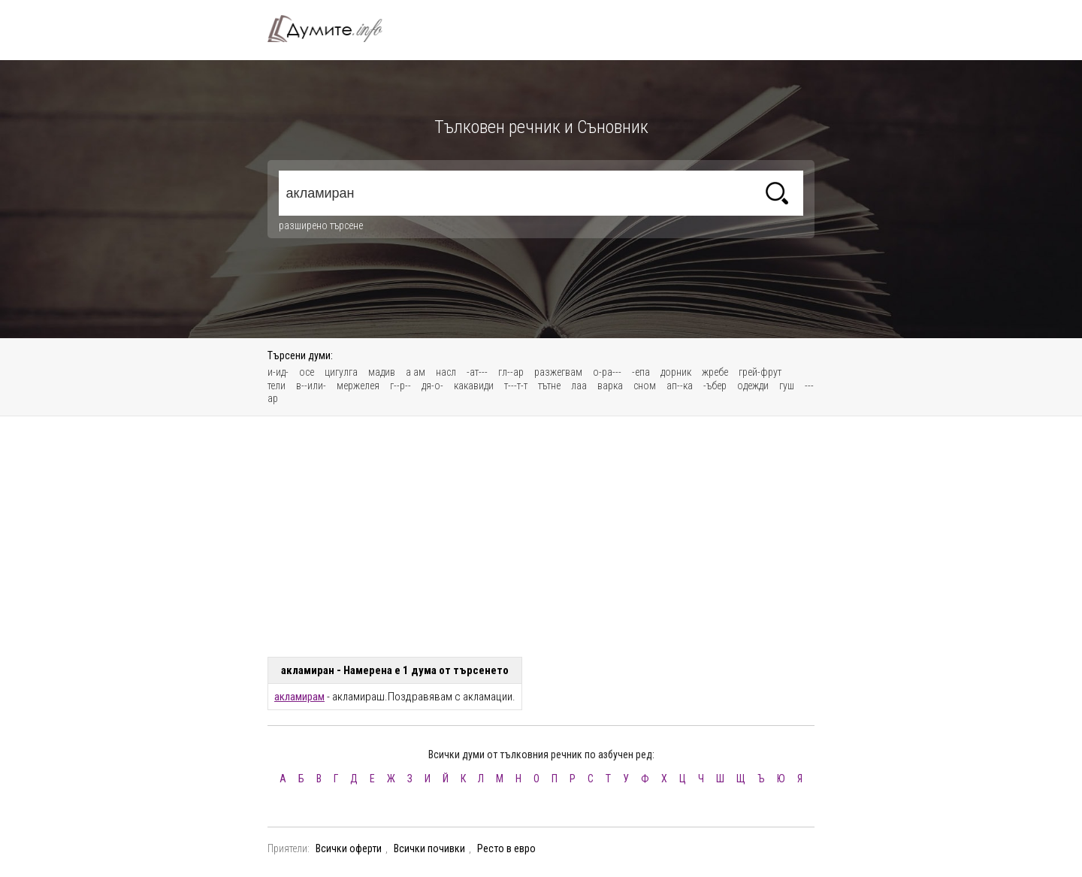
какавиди (474, 386)
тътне (549, 386)
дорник (675, 372)
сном (644, 386)
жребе (715, 372)
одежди (753, 386)
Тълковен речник (333, 28)
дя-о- (432, 386)
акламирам (299, 696)
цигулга (341, 372)
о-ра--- (607, 372)
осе (306, 372)
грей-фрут (760, 372)
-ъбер (715, 386)
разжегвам (558, 372)
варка (610, 386)
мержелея (358, 386)
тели (276, 386)
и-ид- (278, 372)
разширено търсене (321, 225)
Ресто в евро (506, 848)
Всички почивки (429, 848)
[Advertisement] (541, 536)
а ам (415, 372)
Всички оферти (349, 848)
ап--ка (679, 386)
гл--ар (511, 372)
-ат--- (477, 372)
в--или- (311, 386)
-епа (641, 372)
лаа (579, 386)
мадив (381, 372)
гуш (786, 386)
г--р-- (400, 386)
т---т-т (515, 386)
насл (446, 372)
